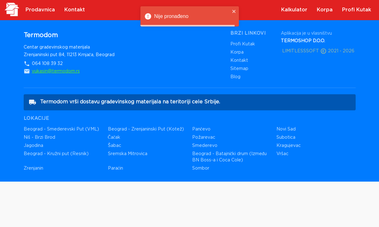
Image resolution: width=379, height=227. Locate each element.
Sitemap (239, 69)
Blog (235, 77)
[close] (234, 12)
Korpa (237, 52)
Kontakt (239, 60)
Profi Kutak (242, 44)
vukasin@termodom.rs (56, 71)
